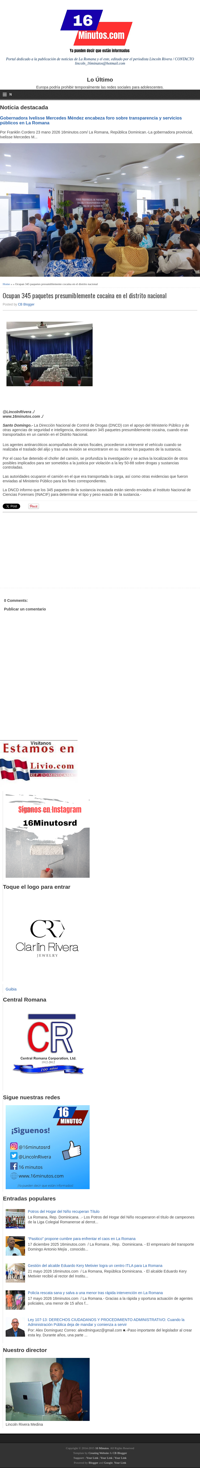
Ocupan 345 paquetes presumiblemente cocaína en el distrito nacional (85, 295)
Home (6, 284)
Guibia (11, 989)
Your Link (92, 1457)
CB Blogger (26, 304)
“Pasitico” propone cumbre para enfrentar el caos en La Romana (82, 1239)
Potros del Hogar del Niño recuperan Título (64, 1211)
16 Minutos (102, 1448)
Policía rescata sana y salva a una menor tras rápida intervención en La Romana (95, 1293)
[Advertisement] (44, 549)
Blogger (93, 1462)
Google (108, 1462)
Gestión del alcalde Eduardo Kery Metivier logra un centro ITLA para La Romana (95, 1265)
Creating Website (99, 1453)
